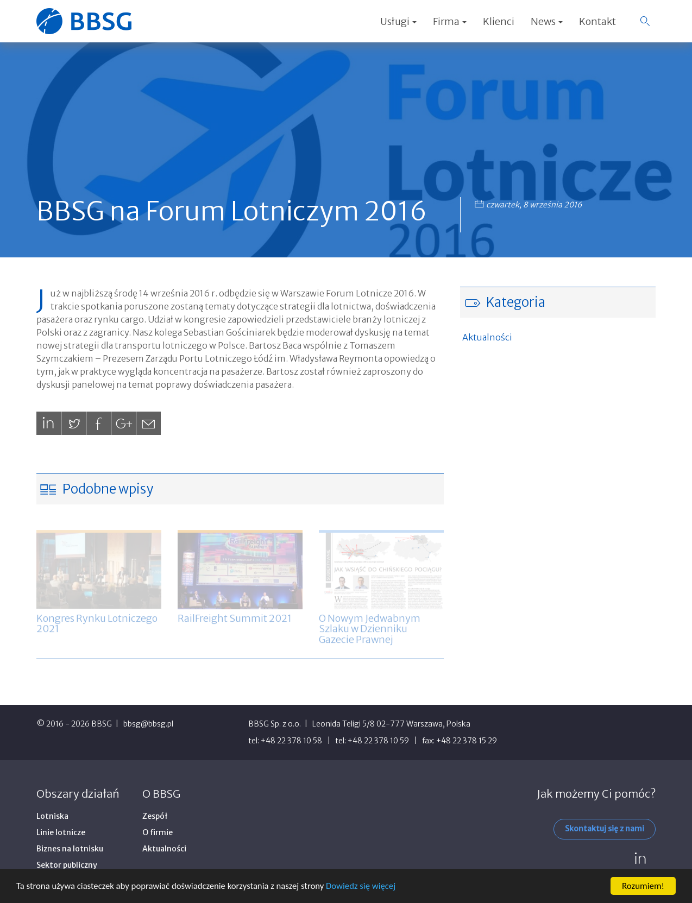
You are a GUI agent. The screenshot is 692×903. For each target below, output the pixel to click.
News (547, 21)
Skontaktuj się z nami (604, 828)
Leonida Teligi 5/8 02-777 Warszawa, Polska (391, 724)
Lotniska (52, 816)
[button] (645, 21)
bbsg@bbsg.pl (148, 724)
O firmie (157, 832)
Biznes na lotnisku (69, 849)
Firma (450, 21)
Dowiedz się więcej (367, 887)
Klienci (498, 21)
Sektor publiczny (66, 865)
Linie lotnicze (60, 832)
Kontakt (597, 21)
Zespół (155, 816)
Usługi (398, 21)
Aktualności (487, 337)
